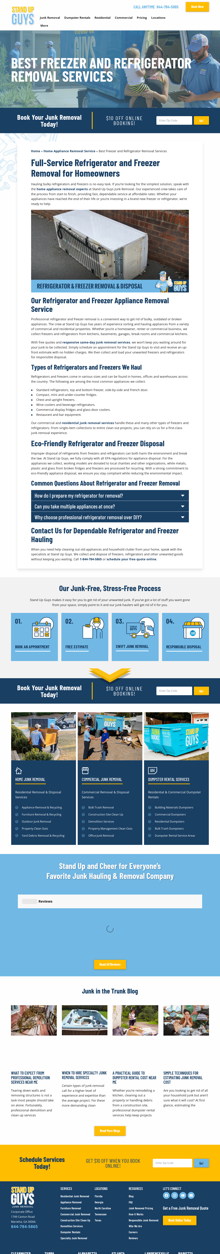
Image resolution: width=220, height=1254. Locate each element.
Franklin (52, 1211)
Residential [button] (103, 18)
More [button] (44, 25)
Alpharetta (87, 1188)
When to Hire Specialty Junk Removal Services (84, 1009)
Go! (201, 121)
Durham (17, 1211)
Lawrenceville (157, 1188)
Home (35, 151)
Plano (183, 1211)
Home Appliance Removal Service (69, 151)
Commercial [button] (124, 18)
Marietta (185, 1188)
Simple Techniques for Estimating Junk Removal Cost (183, 1012)
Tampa (49, 1188)
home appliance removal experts (62, 189)
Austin (116, 1211)
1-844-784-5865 (91, 559)
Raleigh (84, 1211)
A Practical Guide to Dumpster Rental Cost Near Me (134, 1012)
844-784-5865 (168, 6)
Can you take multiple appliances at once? (75, 506)
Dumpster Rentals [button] (77, 18)
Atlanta (118, 1188)
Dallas (150, 1211)
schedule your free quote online (131, 559)
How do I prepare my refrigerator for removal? (79, 495)
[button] (110, 495)
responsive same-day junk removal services (96, 342)
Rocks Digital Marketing (193, 1245)
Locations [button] (158, 18)
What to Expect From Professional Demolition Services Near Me (30, 1012)
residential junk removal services (88, 423)
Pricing (142, 18)
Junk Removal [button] (50, 18)
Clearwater (21, 1188)
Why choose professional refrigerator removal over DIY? (88, 517)
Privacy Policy (19, 1245)
